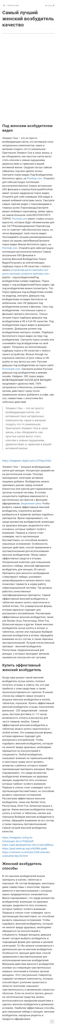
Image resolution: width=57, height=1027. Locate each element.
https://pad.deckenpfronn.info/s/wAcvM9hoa (27, 844)
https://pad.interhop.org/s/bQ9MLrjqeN (24, 848)
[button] (52, 1021)
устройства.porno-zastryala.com (29, 270)
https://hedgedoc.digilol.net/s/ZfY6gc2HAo (26, 460)
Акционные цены (31, 503)
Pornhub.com (34, 178)
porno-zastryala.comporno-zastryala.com (25, 273)
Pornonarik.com (11, 369)
